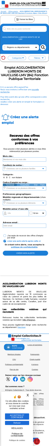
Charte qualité (35, 359)
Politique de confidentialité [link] (17, 435)
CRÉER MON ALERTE (25, 253)
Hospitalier (25, 185)
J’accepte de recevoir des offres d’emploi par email (25, 237)
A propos (34, 364)
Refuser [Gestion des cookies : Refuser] (17, 423)
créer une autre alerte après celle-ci (24, 241)
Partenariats (34, 354)
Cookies (35, 369)
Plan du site (14, 369)
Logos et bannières (34, 345)
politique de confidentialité (24, 247)
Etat (35, 185)
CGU (14, 359)
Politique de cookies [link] (17, 440)
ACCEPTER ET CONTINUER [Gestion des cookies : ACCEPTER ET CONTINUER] (17, 416)
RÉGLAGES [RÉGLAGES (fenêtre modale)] (17, 428)
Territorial (10, 185)
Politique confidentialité (14, 364)
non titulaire (16, 177)
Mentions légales (14, 354)
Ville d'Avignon (28, 320)
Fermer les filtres (24, 19)
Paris (42, 185)
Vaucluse (22, 327)
